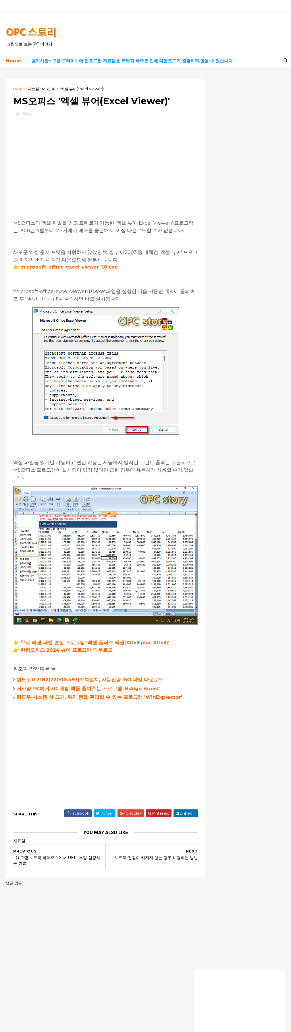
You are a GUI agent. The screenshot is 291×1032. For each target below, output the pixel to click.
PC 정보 (209, 224)
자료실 (35, 88)
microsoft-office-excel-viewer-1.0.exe (71, 290)
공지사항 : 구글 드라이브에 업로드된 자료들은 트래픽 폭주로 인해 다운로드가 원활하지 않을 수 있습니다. (132, 60)
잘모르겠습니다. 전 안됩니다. (223, 590)
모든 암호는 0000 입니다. (221, 574)
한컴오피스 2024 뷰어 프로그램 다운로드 (68, 656)
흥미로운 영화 (214, 272)
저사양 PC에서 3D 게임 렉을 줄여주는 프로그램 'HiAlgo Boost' (90, 694)
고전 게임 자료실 (216, 253)
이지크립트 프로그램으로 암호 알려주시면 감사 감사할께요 (237, 534)
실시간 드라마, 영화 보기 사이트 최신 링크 (235, 186)
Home (12, 60)
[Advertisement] (96, 178)
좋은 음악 (210, 263)
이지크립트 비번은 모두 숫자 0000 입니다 (236, 521)
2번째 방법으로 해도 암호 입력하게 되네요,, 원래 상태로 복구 (236, 545)
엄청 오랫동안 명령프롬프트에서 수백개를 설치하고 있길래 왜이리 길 (237, 555)
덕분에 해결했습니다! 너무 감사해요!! (231, 499)
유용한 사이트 (214, 243)
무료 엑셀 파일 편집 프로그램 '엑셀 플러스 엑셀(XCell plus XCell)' (96, 649)
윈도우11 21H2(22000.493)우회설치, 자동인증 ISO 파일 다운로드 (91, 685)
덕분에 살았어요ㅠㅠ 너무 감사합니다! (231, 510)
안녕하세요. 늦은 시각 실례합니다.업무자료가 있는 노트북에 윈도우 (236, 566)
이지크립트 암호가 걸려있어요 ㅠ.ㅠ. (231, 579)
